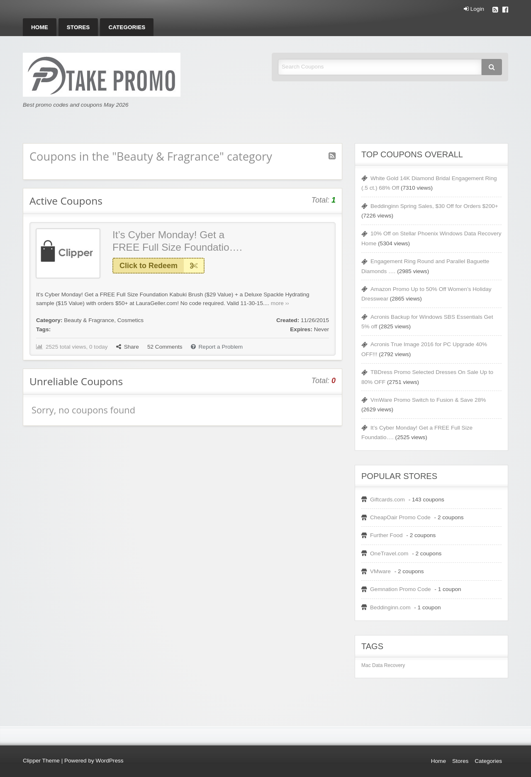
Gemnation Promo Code (400, 589)
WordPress (110, 760)
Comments (165, 347)
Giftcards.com (387, 499)
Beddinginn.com (390, 607)
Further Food (386, 535)
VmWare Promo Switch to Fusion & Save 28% (428, 400)
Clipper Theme (41, 760)
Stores (78, 27)
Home (39, 27)
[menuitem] (39, 27)
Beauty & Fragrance (89, 320)
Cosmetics (130, 320)
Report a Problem (217, 347)
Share (127, 347)
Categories (126, 27)
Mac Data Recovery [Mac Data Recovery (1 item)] (383, 665)
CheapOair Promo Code (400, 517)
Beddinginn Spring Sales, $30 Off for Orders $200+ (434, 206)
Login (474, 9)
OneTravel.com (389, 553)
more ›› (280, 303)
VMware (380, 571)
